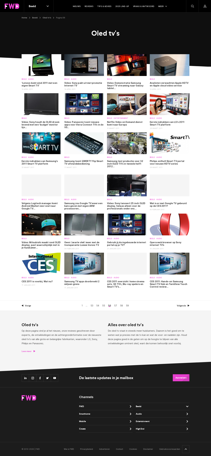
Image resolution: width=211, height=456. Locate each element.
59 (127, 305)
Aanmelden (181, 377)
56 (109, 305)
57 (115, 305)
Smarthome (84, 413)
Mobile (82, 421)
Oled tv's (47, 18)
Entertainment (121, 118)
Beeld (35, 18)
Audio (31, 79)
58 (121, 305)
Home (24, 18)
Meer (161, 6)
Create (82, 428)
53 (92, 305)
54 (97, 305)
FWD (81, 406)
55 (103, 305)
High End (140, 428)
